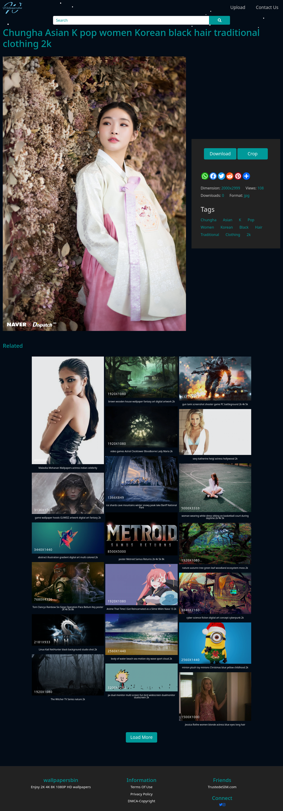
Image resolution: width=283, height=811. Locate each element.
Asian (227, 219)
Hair (258, 227)
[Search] (131, 20)
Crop (252, 153)
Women (207, 227)
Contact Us (267, 7)
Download (220, 153)
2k (249, 234)
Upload (237, 7)
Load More (141, 737)
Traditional (210, 234)
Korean (227, 227)
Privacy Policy (141, 794)
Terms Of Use (141, 786)
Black (244, 227)
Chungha (208, 219)
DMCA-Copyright (141, 801)
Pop (251, 219)
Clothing (233, 234)
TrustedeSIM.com (222, 786)
